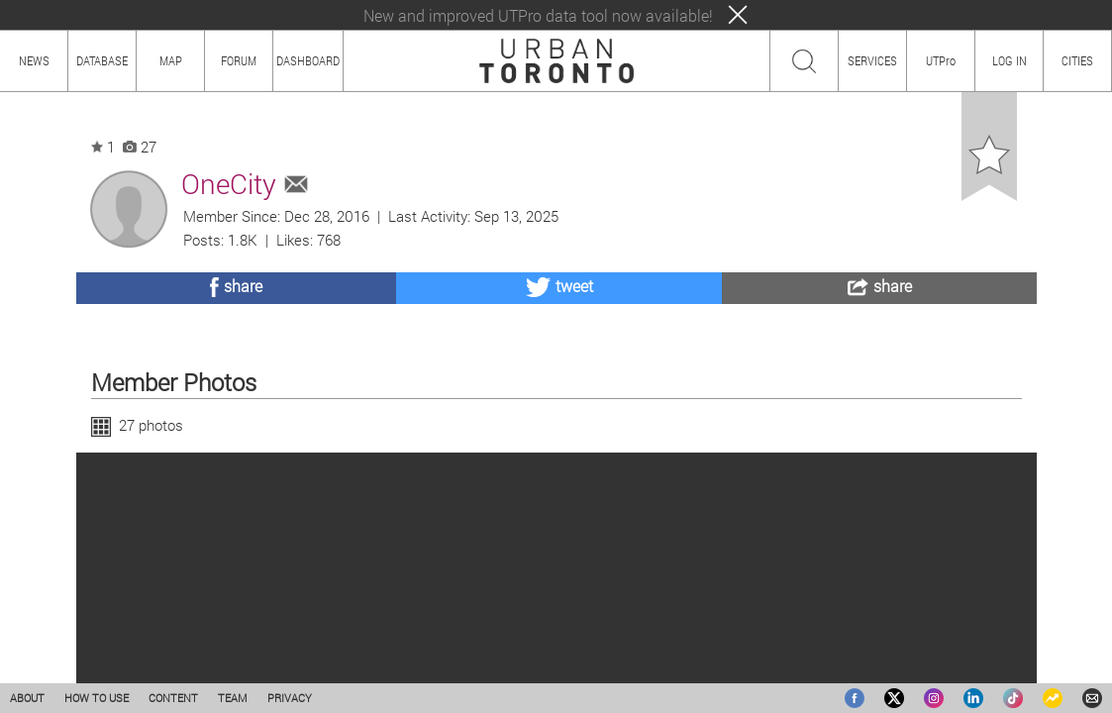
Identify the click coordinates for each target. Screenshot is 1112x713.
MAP (170, 60)
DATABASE (102, 60)
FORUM (238, 60)
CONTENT (173, 697)
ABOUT (27, 697)
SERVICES (872, 60)
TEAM (233, 697)
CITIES (1077, 60)
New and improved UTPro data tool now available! (538, 15)
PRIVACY (289, 697)
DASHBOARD (308, 60)
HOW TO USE (96, 697)
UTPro (941, 60)
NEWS (34, 60)
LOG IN (1009, 60)
